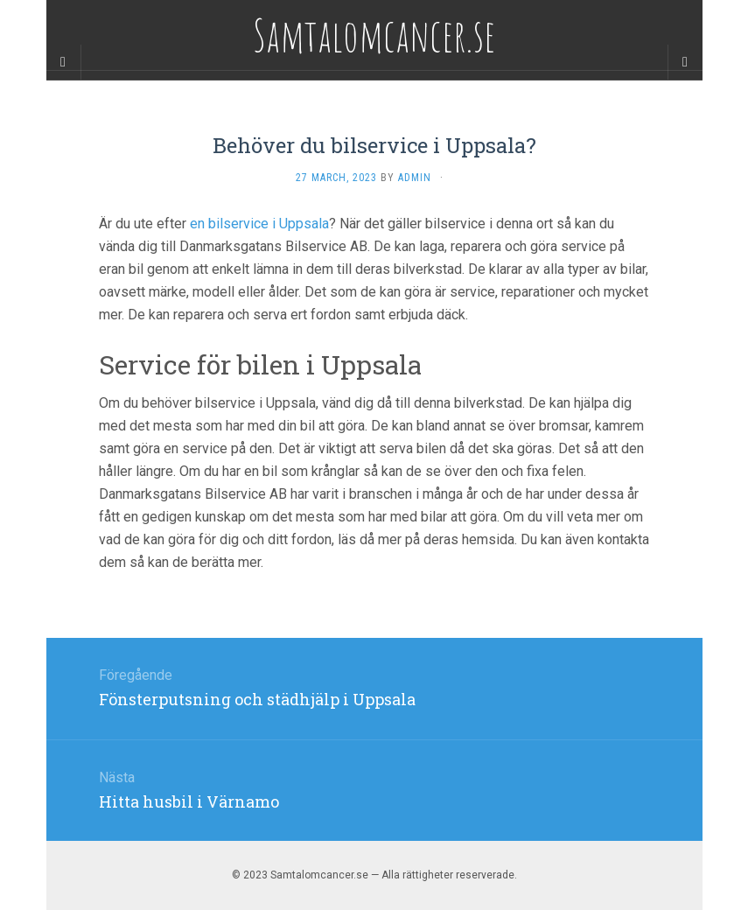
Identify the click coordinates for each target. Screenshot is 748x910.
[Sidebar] (63, 62)
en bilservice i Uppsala (259, 223)
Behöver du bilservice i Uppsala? (374, 145)
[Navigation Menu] (685, 62)
